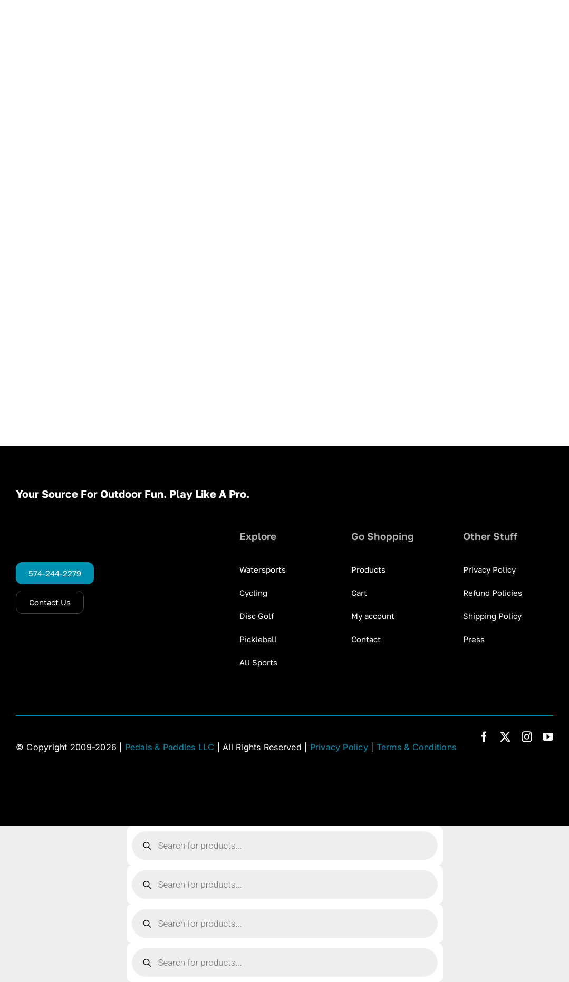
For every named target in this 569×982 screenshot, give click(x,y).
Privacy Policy (339, 747)
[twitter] (505, 737)
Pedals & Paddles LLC (170, 747)
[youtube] (548, 737)
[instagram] (527, 737)
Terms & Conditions (416, 747)
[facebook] (484, 737)
